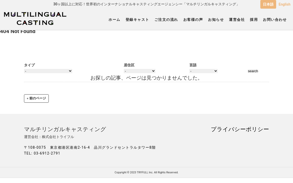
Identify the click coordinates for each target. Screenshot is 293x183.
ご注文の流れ (166, 20)
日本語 (268, 4)
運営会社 (237, 20)
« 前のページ (36, 98)
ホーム (114, 20)
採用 (254, 20)
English (284, 4)
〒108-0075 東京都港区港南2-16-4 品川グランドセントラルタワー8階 (90, 147)
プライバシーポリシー (240, 129)
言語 (193, 65)
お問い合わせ (275, 20)
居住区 (129, 65)
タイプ (29, 65)
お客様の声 (193, 20)
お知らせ (216, 20)
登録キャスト (137, 20)
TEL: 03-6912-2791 (42, 153)
